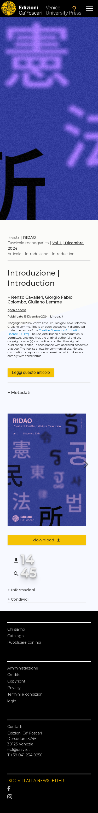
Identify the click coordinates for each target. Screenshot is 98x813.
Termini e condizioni (25, 694)
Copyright (16, 681)
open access (17, 310)
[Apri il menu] (89, 8)
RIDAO (29, 237)
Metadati (19, 392)
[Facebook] (49, 789)
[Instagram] (49, 797)
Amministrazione (22, 668)
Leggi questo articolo (31, 372)
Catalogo (15, 635)
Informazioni (21, 590)
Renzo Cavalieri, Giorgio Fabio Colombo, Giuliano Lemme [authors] (40, 299)
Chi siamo (16, 629)
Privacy (14, 687)
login (11, 701)
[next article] (86, 465)
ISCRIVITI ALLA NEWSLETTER (35, 780)
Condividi (18, 599)
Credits (13, 674)
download (47, 539)
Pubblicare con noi (24, 642)
